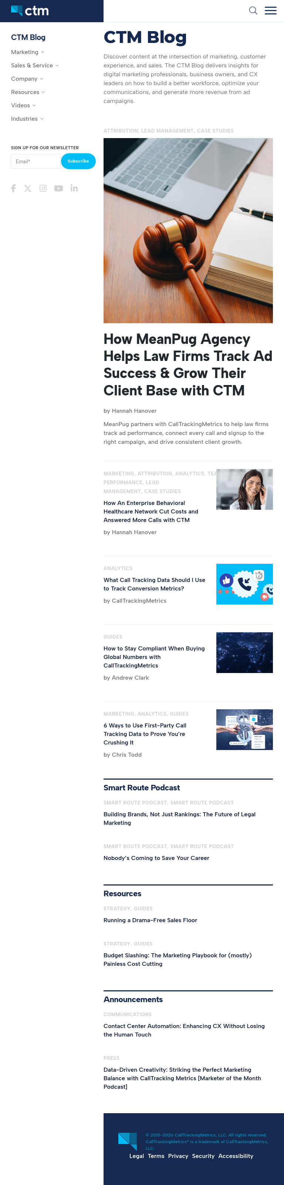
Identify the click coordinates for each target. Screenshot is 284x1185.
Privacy (178, 1155)
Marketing (119, 473)
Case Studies (215, 131)
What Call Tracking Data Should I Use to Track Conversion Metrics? (154, 584)
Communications (128, 1014)
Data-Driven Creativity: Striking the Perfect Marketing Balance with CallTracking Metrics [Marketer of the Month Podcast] (182, 1078)
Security (203, 1155)
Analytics (189, 473)
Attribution (121, 131)
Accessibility (235, 1155)
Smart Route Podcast (135, 803)
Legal (136, 1155)
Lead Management (167, 131)
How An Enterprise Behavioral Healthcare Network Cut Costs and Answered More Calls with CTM (151, 511)
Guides (113, 637)
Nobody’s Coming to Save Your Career (156, 857)
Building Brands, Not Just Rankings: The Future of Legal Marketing (180, 818)
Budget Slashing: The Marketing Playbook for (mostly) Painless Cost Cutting (178, 959)
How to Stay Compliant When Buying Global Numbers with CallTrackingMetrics (154, 657)
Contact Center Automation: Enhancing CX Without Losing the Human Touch (184, 1030)
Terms (156, 1155)
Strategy (117, 908)
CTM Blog (28, 37)
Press (111, 1058)
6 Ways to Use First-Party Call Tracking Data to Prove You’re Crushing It (145, 734)
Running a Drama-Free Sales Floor (150, 920)
